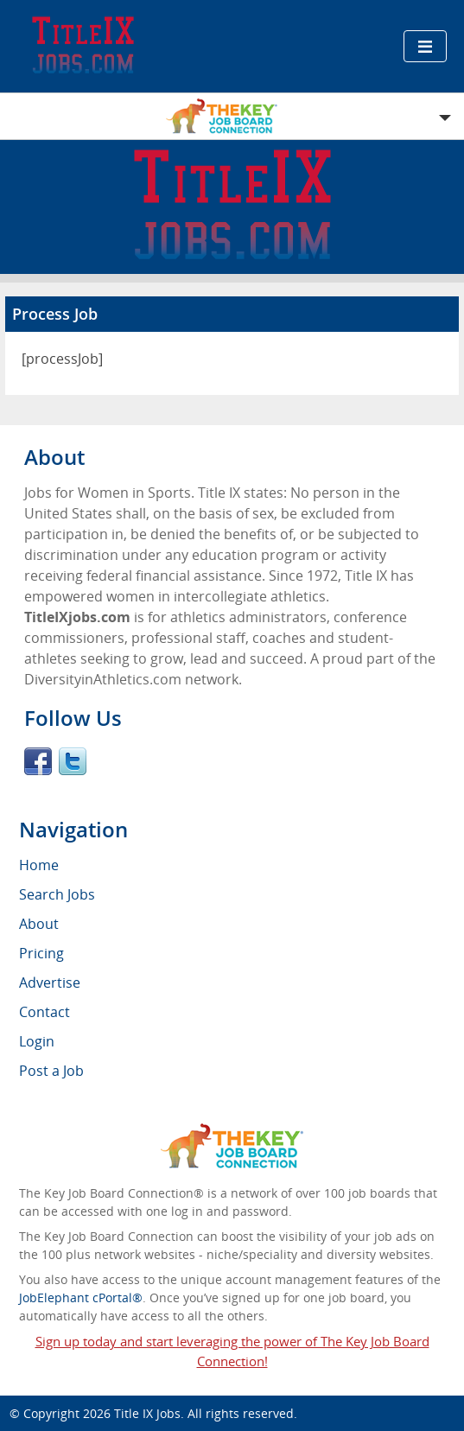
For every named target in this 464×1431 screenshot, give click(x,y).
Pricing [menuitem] (41, 953)
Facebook (38, 761)
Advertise (49, 982)
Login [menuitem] (36, 1041)
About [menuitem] (39, 923)
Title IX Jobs (147, 1413)
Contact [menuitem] (44, 1011)
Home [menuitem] (39, 864)
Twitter (72, 761)
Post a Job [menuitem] (51, 1070)
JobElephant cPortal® (81, 1297)
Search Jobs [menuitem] (57, 894)
